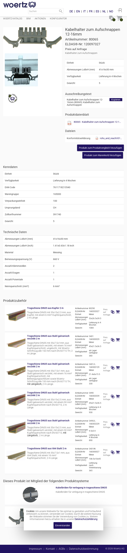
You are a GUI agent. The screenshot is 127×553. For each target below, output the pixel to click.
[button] (100, 148)
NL (104, 11)
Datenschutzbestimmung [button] (83, 548)
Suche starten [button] (61, 11)
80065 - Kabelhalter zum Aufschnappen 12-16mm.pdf (98, 122)
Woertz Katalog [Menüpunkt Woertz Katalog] (12, 18)
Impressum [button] (35, 548)
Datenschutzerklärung (86, 519)
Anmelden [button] (119, 10)
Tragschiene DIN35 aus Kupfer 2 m (45, 308)
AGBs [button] (62, 548)
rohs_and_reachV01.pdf (111, 138)
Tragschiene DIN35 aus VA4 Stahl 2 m (46, 448)
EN (78, 11)
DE (71, 11)
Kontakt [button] (50, 548)
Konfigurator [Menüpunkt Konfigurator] (58, 18)
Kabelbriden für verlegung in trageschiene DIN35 (81, 487)
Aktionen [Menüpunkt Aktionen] (40, 18)
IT (84, 11)
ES (97, 11)
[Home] (19, 5)
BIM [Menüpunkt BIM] (28, 18)
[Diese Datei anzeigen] (21, 69)
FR (90, 11)
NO (111, 11)
